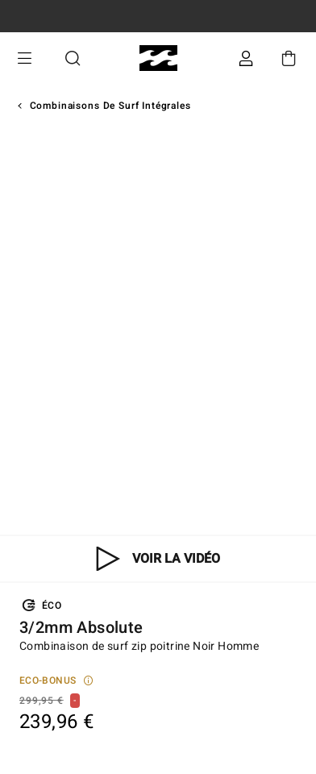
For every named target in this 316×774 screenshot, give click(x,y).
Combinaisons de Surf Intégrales (110, 105)
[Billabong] (158, 58)
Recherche (72, 58)
